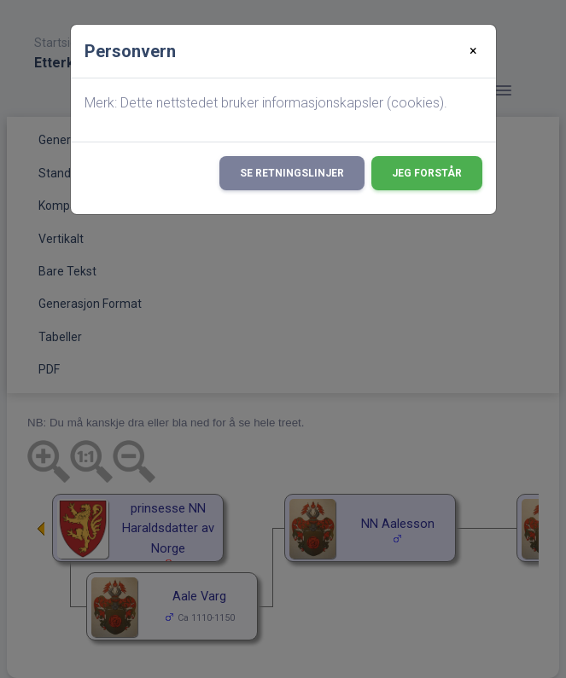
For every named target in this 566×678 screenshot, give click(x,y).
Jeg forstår (427, 173)
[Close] (473, 51)
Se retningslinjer (292, 173)
